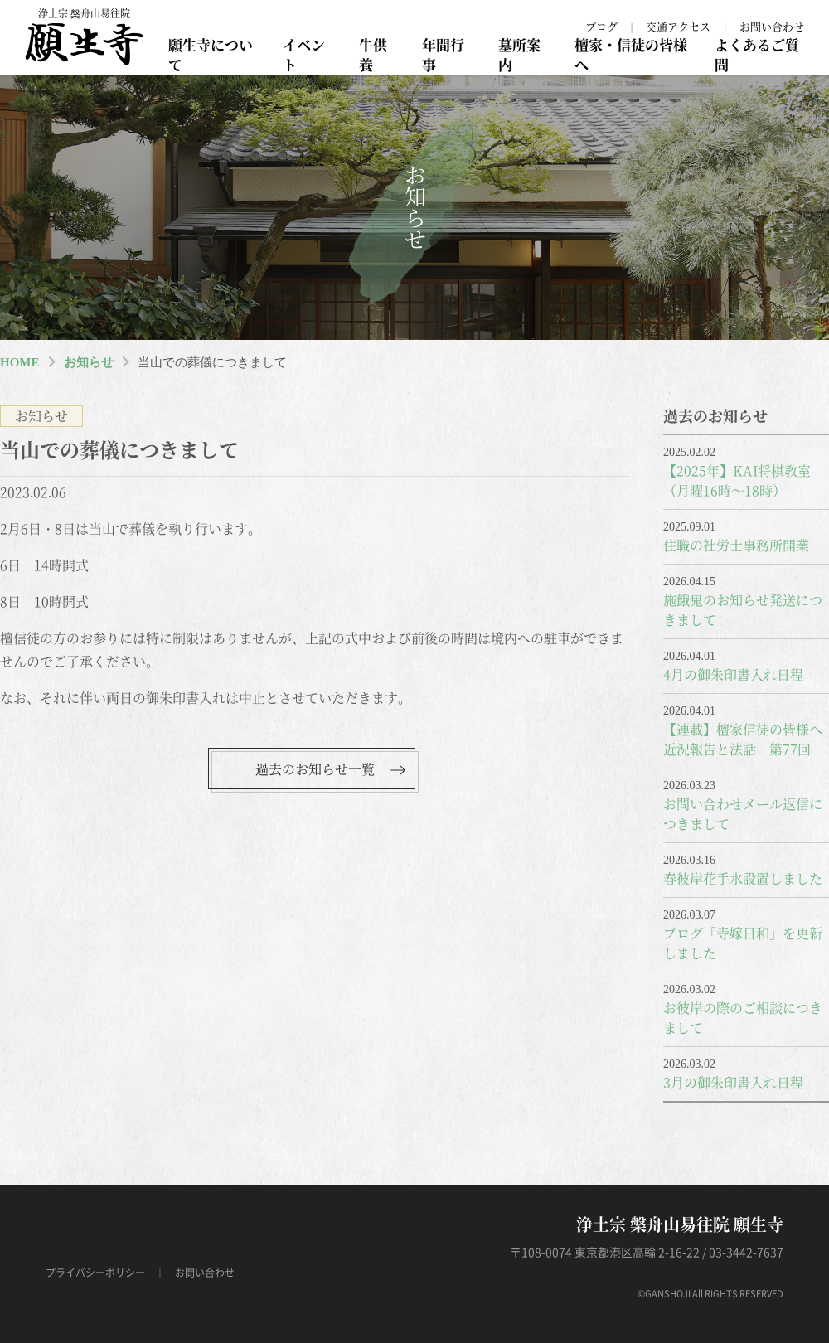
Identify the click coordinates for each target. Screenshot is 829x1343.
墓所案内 (519, 54)
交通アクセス (678, 26)
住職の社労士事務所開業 (736, 545)
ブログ (601, 26)
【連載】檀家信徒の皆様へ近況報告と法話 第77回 (742, 739)
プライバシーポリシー (95, 1273)
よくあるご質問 (757, 54)
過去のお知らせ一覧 (315, 768)
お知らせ (89, 362)
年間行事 (443, 54)
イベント (304, 54)
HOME (20, 362)
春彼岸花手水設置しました (742, 878)
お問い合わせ (771, 26)
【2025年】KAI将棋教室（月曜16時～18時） (737, 480)
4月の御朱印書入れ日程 (733, 674)
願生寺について (210, 54)
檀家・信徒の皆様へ (630, 54)
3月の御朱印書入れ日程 (733, 1082)
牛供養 (373, 54)
